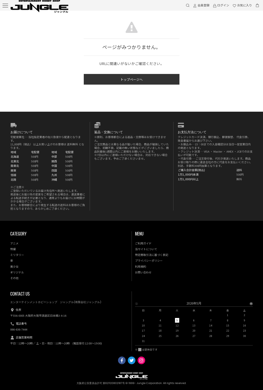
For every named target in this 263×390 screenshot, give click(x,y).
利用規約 (140, 266)
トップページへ (131, 79)
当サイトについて (146, 249)
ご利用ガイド (143, 243)
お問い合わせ (143, 272)
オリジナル (17, 272)
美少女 (14, 266)
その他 (14, 278)
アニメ (14, 243)
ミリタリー (17, 255)
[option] (194, 323)
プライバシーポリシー (149, 261)
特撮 (13, 249)
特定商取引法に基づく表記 (151, 255)
